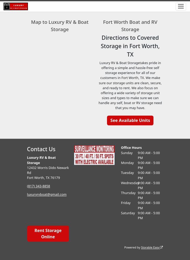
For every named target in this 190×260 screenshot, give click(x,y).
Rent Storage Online (47, 234)
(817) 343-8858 (38, 186)
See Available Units (130, 120)
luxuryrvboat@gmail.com (47, 194)
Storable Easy (152, 247)
